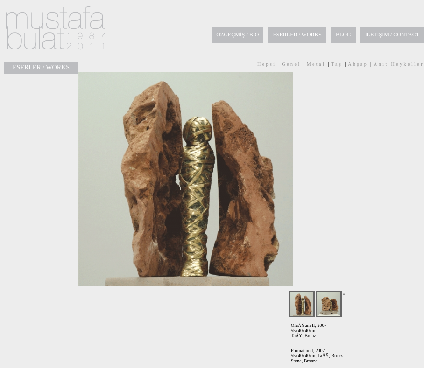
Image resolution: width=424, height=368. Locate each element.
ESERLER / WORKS (297, 34)
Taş (336, 64)
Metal (316, 64)
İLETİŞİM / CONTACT (392, 34)
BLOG (343, 34)
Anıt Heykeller (399, 64)
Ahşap (358, 64)
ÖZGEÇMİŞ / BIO (237, 34)
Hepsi (266, 64)
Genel (291, 64)
